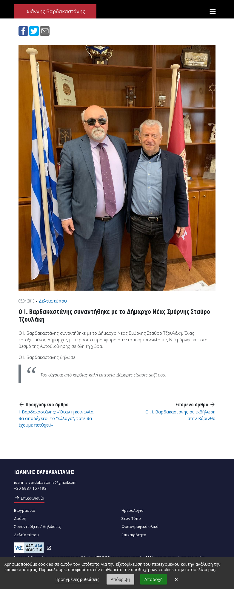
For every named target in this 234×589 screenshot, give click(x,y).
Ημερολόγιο (132, 510)
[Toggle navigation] (212, 11)
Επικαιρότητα (133, 534)
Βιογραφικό (24, 510)
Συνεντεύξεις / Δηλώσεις (37, 526)
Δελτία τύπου (53, 301)
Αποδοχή (153, 579)
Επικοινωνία (29, 498)
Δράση (20, 518)
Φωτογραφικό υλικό (139, 526)
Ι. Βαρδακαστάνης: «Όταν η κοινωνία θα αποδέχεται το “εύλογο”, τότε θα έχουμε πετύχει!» (56, 418)
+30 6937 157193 (30, 488)
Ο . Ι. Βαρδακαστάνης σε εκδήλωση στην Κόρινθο (180, 415)
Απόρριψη (120, 579)
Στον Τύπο (131, 518)
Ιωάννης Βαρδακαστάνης (55, 11)
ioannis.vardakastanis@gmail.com (45, 482)
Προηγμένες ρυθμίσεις (77, 579)
